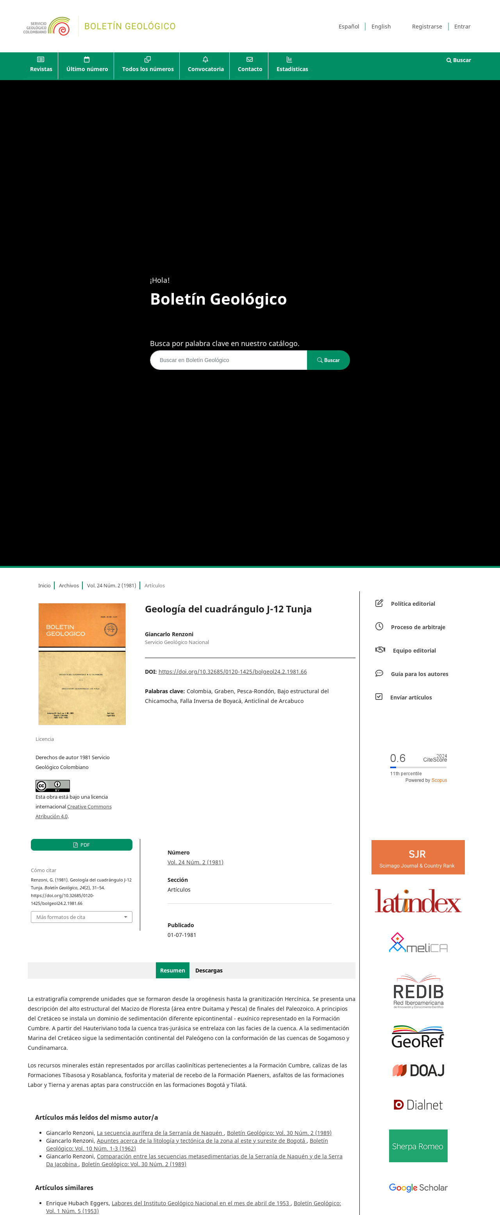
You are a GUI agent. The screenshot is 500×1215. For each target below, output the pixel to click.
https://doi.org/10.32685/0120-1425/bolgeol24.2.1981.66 (233, 671)
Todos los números (148, 69)
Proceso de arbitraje (418, 627)
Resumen (172, 970)
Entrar (462, 26)
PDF (84, 844)
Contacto (250, 69)
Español (349, 26)
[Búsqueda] (228, 360)
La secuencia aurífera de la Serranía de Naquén (160, 1132)
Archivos (69, 585)
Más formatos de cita (60, 917)
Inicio (44, 585)
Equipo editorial (414, 650)
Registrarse (427, 26)
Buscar (458, 60)
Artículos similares (64, 1187)
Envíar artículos (411, 697)
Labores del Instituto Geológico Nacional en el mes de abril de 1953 (201, 1203)
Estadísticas (292, 69)
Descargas (209, 970)
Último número (87, 69)
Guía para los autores (419, 674)
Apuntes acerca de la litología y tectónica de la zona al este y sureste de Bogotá (202, 1140)
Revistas (41, 69)
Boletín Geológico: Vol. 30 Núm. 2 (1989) (279, 1132)
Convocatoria (206, 69)
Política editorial (413, 603)
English (381, 26)
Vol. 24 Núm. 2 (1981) (111, 585)
